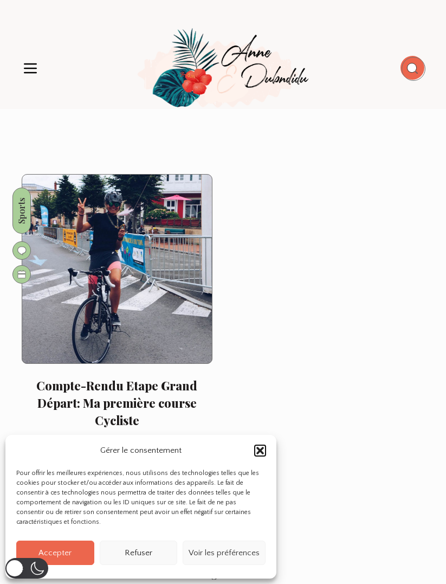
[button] (260, 450)
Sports (22, 210)
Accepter (55, 552)
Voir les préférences (224, 552)
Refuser (138, 552)
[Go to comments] (22, 250)
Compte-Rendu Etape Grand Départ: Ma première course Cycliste (116, 402)
